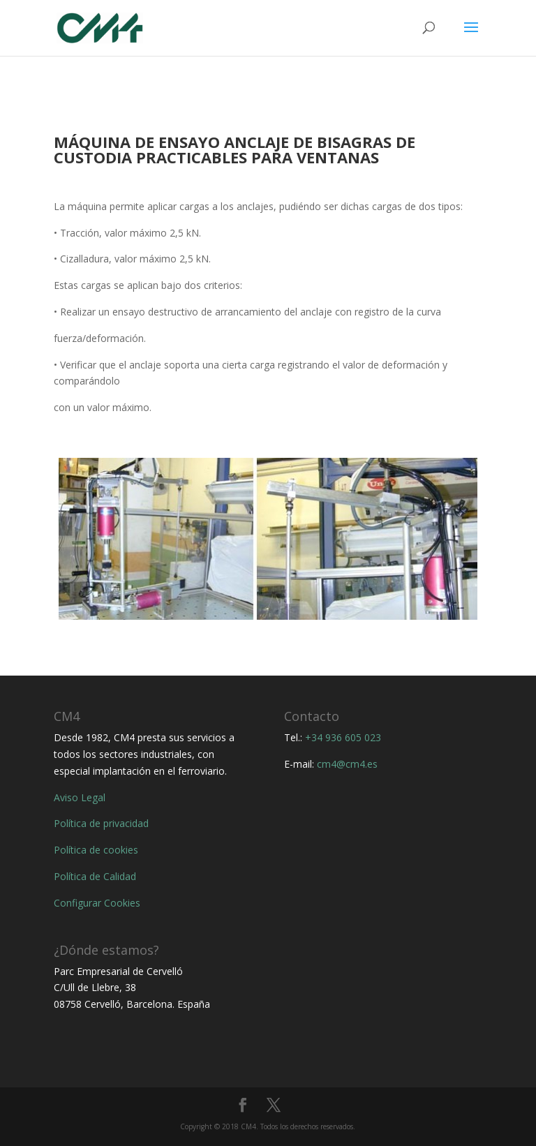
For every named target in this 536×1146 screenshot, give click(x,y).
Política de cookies (96, 849)
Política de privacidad (101, 823)
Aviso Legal (79, 797)
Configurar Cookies (97, 902)
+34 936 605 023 (343, 737)
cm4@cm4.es (347, 764)
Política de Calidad (95, 876)
